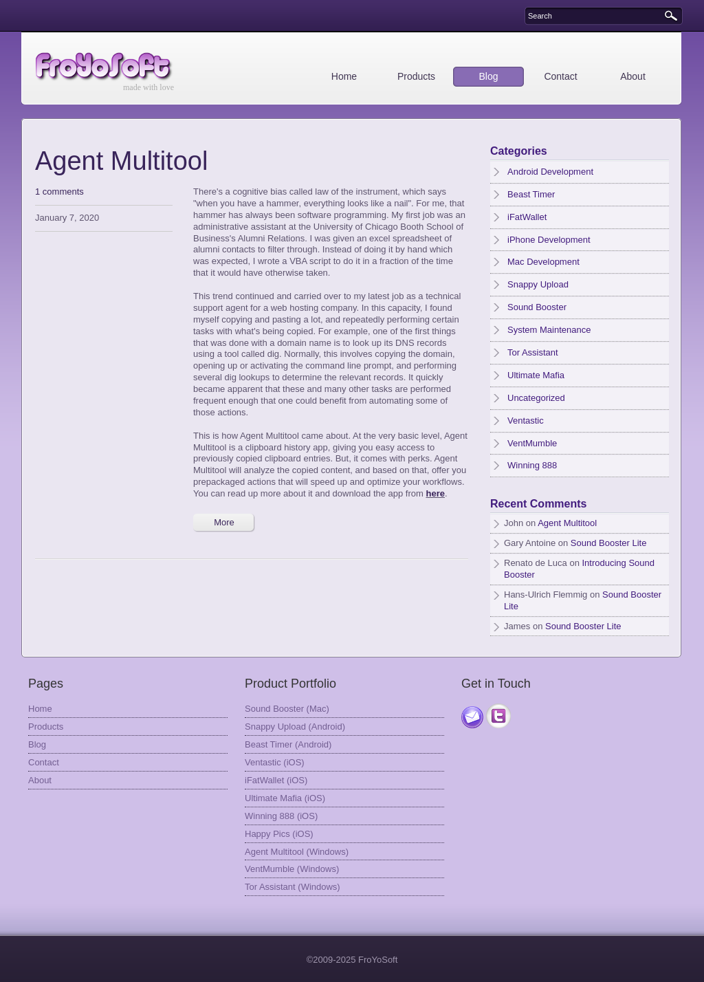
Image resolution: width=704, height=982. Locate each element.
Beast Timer (531, 194)
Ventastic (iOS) (275, 762)
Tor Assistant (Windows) (292, 887)
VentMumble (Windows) (292, 869)
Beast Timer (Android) (288, 744)
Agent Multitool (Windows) (297, 852)
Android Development (550, 171)
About (633, 76)
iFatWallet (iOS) (276, 780)
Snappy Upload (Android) (295, 726)
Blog (488, 76)
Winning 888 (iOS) (281, 816)
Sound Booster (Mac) (287, 708)
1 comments (59, 191)
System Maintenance (549, 330)
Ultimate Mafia (535, 375)
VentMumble (532, 443)
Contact (560, 76)
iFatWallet (527, 217)
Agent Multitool (121, 160)
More (224, 522)
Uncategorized (536, 398)
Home (344, 76)
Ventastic (525, 420)
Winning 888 (532, 465)
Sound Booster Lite (609, 543)
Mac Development (543, 262)
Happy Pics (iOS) (279, 834)
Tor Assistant (532, 352)
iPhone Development (549, 239)
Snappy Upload (538, 284)
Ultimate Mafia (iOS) (285, 798)
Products (416, 76)
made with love (148, 87)
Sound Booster (536, 307)
